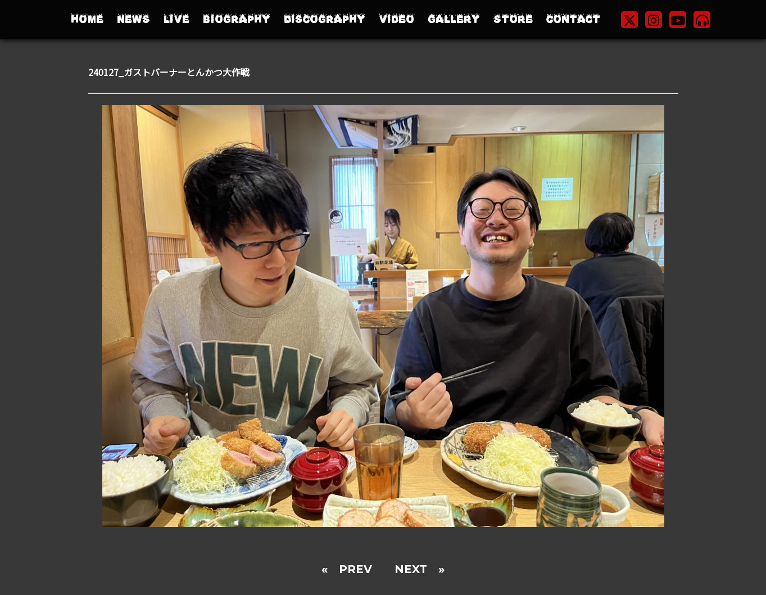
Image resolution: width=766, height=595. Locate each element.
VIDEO (396, 19)
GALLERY (454, 19)
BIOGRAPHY (236, 19)
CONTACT (573, 19)
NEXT (411, 569)
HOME (87, 19)
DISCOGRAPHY (324, 19)
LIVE (176, 19)
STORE (513, 19)
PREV (355, 569)
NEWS (133, 19)
